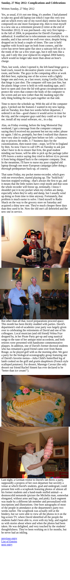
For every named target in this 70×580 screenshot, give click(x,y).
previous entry (9, 538)
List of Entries (9, 541)
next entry (6, 544)
